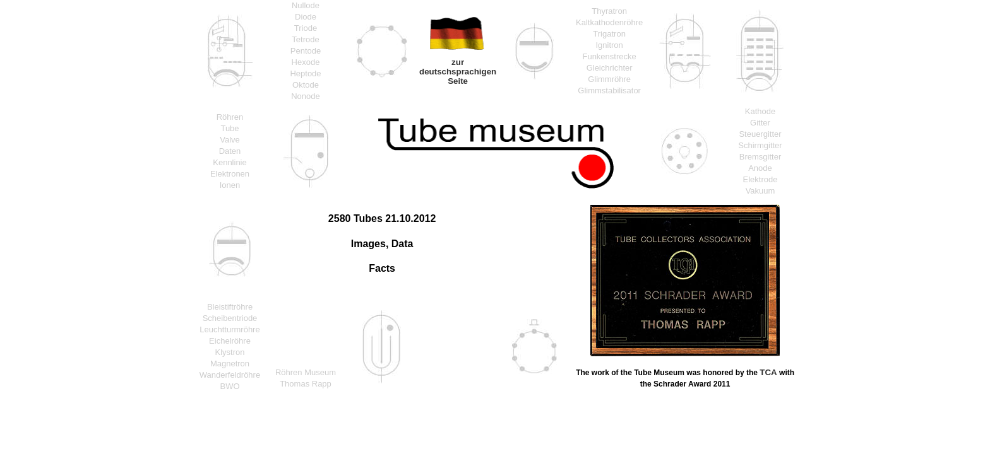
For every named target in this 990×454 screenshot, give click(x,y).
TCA (768, 372)
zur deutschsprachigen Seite (457, 71)
